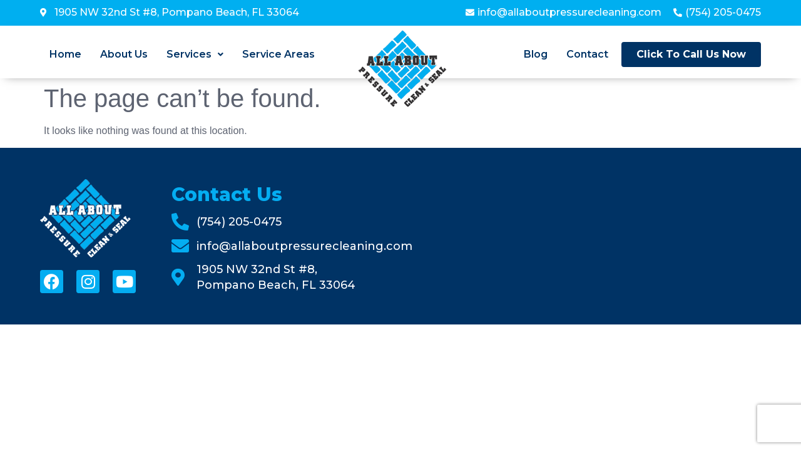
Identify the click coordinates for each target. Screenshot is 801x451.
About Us (124, 54)
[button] (195, 54)
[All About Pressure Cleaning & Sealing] (600, 236)
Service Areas (278, 54)
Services (194, 54)
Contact (587, 54)
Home (65, 54)
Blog (536, 54)
